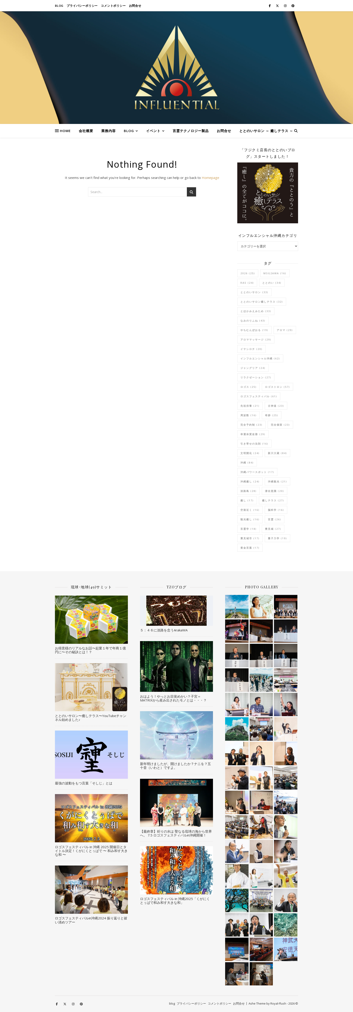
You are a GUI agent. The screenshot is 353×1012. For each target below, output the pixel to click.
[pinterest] (293, 6)
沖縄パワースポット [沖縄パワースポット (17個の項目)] (257, 472)
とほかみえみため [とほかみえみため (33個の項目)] (255, 311)
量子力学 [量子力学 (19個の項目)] (277, 538)
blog (59, 6)
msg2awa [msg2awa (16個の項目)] (274, 273)
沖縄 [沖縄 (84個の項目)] (247, 462)
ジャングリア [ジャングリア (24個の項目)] (252, 368)
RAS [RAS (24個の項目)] (247, 282)
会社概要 (86, 130)
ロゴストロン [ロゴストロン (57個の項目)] (277, 386)
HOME (65, 130)
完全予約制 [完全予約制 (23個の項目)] (251, 424)
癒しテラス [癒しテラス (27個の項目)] (273, 500)
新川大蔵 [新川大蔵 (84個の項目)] (277, 453)
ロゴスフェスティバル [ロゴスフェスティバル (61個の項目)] (258, 396)
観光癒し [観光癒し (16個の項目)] (250, 519)
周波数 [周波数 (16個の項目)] (248, 415)
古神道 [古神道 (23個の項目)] (276, 405)
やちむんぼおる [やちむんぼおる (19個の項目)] (254, 330)
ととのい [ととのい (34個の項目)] (271, 282)
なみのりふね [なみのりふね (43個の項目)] (252, 320)
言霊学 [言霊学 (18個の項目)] (248, 528)
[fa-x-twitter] (278, 6)
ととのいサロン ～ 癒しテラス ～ (266, 130)
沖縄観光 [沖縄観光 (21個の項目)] (277, 481)
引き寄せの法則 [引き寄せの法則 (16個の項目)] (254, 443)
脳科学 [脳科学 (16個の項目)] (276, 510)
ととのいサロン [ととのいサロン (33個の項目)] (254, 292)
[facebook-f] (270, 6)
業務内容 (108, 130)
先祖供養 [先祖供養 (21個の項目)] (250, 405)
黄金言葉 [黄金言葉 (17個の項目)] (250, 547)
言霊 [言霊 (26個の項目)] (274, 519)
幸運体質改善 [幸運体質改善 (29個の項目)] (252, 434)
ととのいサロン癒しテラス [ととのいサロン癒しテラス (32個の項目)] (261, 301)
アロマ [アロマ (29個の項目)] (285, 330)
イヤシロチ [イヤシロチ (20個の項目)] (251, 349)
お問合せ (135, 6)
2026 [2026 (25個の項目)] (247, 273)
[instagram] (285, 6)
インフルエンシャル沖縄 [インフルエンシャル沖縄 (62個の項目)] (260, 358)
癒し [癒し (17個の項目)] (247, 500)
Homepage (210, 177)
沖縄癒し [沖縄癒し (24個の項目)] (250, 481)
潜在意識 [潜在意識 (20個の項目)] (274, 491)
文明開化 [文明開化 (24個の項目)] (250, 453)
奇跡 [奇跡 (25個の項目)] (271, 415)
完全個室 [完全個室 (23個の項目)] (280, 424)
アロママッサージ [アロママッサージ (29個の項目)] (255, 339)
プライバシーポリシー (82, 6)
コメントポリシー (113, 6)
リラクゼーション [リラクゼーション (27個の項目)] (255, 377)
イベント (153, 130)
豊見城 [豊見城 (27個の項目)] (273, 528)
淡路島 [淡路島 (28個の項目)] (248, 491)
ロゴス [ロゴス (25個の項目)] (248, 386)
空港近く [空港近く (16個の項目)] (250, 510)
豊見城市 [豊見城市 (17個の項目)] (250, 538)
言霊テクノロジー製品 (191, 130)
